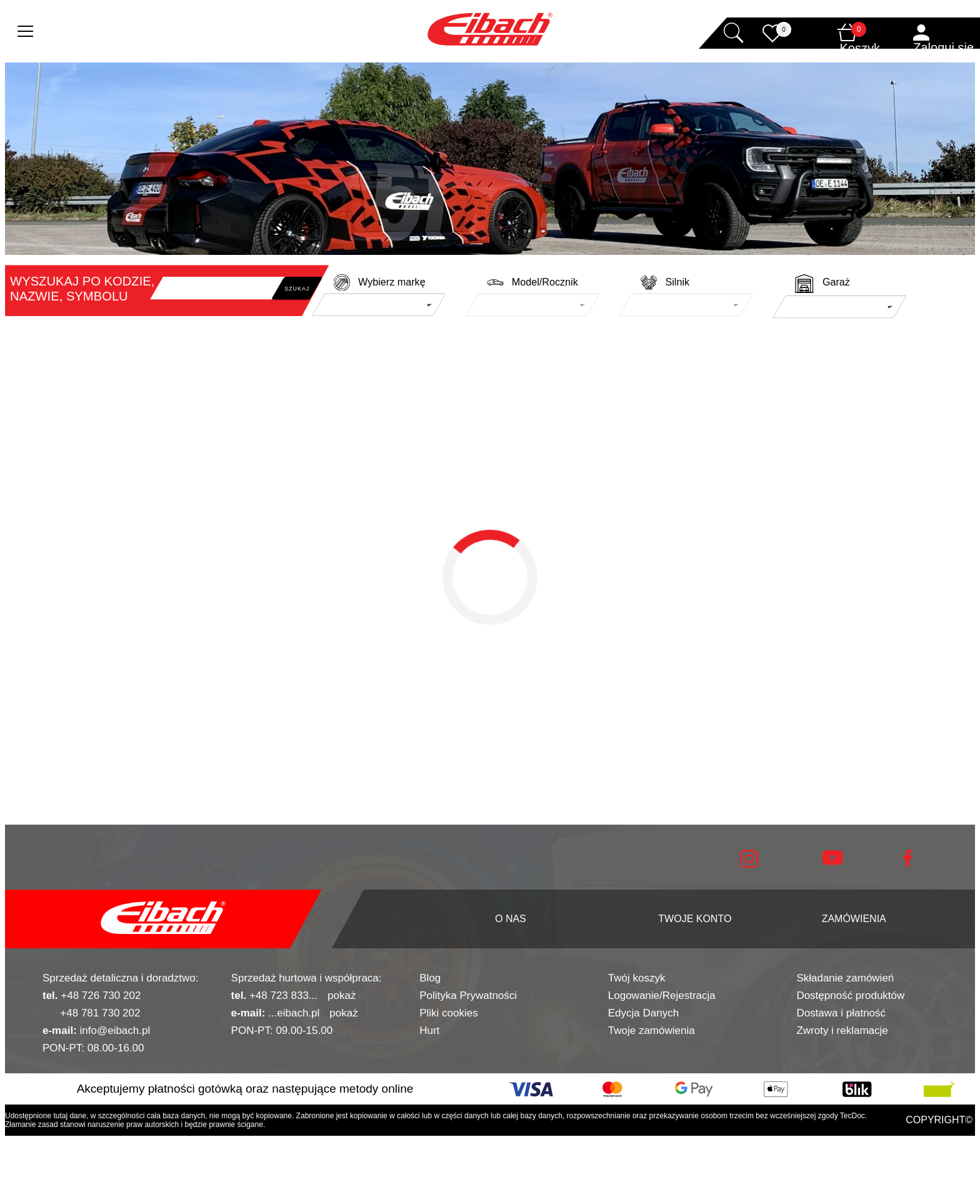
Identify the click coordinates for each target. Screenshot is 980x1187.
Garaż (836, 282)
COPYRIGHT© (939, 1120)
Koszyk (860, 48)
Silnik (677, 282)
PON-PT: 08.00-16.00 (93, 1048)
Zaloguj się (943, 47)
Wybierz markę (392, 282)
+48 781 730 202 (91, 1013)
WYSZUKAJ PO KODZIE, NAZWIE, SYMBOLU (82, 288)
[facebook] (907, 863)
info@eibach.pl (96, 1030)
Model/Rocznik (545, 282)
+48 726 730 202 (91, 995)
